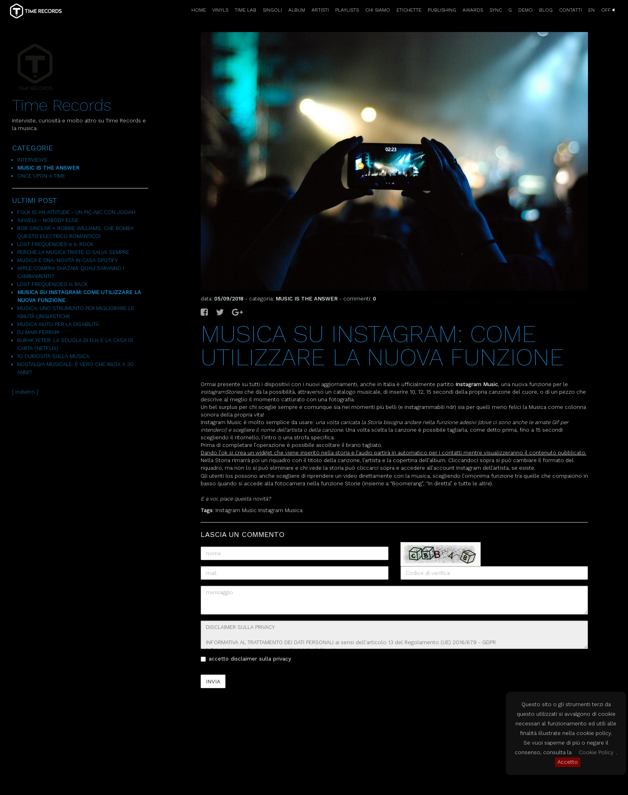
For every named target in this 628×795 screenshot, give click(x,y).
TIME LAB (245, 10)
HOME (198, 10)
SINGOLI (272, 10)
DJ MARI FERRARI (38, 332)
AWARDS (473, 10)
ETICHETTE (409, 10)
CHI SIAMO (377, 10)
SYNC (495, 10)
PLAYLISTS (347, 10)
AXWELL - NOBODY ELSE (47, 220)
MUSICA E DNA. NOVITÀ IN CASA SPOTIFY (67, 260)
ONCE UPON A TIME (41, 176)
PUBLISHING (442, 10)
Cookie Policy (596, 752)
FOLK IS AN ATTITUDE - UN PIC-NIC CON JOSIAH (76, 212)
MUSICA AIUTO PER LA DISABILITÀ (58, 324)
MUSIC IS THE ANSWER (48, 168)
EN (591, 10)
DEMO (525, 10)
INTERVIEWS (32, 160)
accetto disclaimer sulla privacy (246, 659)
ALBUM (296, 10)
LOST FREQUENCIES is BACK (52, 284)
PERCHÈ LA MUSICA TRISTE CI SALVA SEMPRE (73, 252)
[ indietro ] (25, 392)
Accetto (568, 762)
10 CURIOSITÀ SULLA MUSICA (53, 356)
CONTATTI (570, 10)
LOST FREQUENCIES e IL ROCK (55, 244)
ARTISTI (320, 10)
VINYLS (220, 10)
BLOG (546, 10)
